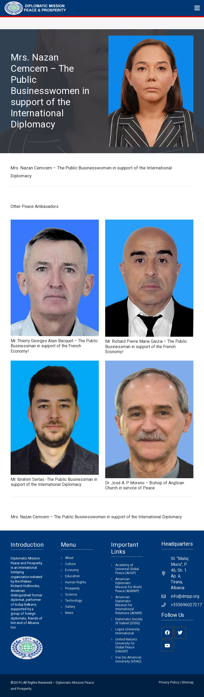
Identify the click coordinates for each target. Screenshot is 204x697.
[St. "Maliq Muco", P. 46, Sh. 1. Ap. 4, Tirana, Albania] (166, 573)
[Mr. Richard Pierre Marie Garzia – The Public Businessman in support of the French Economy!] (149, 278)
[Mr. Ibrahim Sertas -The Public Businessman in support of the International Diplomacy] (55, 418)
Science (71, 594)
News (69, 613)
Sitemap (187, 682)
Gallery (70, 607)
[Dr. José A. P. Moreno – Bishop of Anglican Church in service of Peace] (149, 419)
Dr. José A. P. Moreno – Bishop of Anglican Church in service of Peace (144, 485)
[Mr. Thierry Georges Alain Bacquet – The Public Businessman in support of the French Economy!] (55, 278)
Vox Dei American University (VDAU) (128, 659)
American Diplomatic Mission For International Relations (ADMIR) (128, 605)
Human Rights (75, 582)
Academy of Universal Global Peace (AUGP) (127, 569)
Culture (70, 564)
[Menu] (197, 8)
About (69, 558)
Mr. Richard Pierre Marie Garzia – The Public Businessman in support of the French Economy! (146, 346)
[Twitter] (180, 633)
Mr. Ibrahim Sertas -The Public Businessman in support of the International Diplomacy (54, 482)
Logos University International (127, 631)
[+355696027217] (166, 605)
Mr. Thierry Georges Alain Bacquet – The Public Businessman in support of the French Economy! (54, 345)
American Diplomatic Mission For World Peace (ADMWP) (128, 585)
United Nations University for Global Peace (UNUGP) (126, 645)
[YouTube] (167, 646)
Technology (73, 600)
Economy (72, 570)
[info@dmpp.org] (166, 596)
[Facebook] (167, 633)
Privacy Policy (169, 682)
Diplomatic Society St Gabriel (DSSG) (129, 621)
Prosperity (72, 588)
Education (72, 576)
